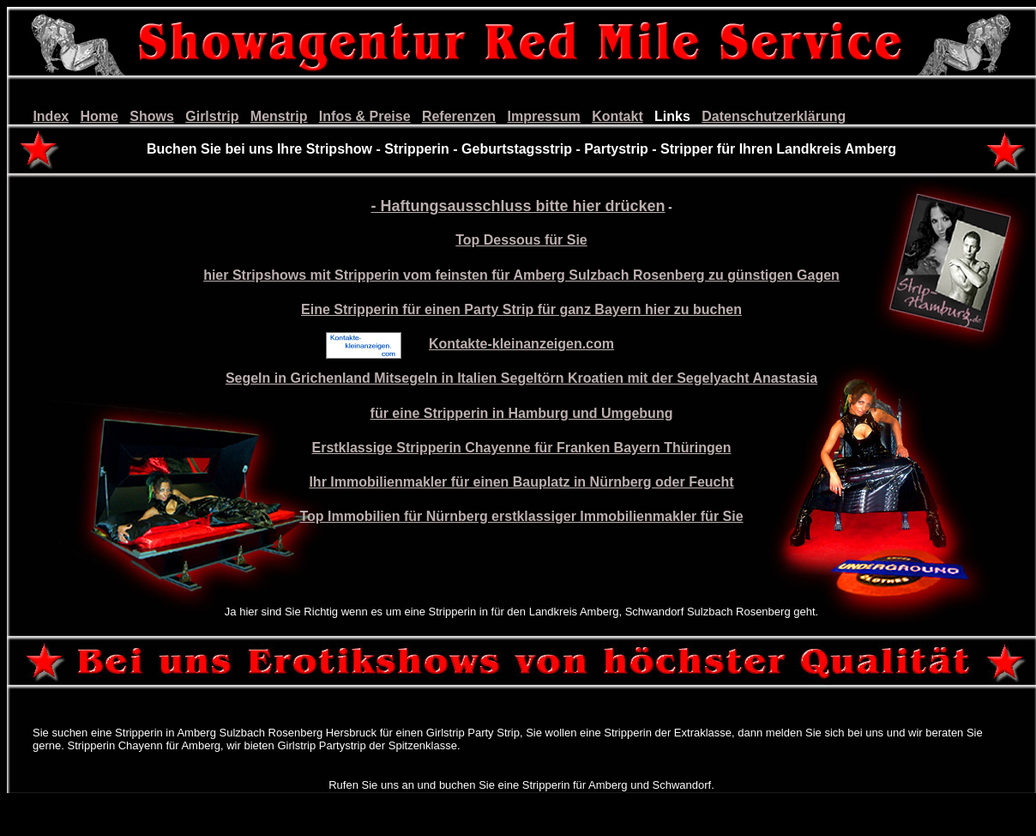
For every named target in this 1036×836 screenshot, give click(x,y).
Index (51, 116)
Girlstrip (211, 116)
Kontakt (617, 116)
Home (99, 116)
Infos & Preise (365, 116)
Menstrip (279, 116)
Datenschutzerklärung (774, 116)
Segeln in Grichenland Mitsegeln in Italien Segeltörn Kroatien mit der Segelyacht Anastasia (521, 378)
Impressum (543, 116)
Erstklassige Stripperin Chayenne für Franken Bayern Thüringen (521, 447)
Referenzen (459, 116)
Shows (152, 116)
